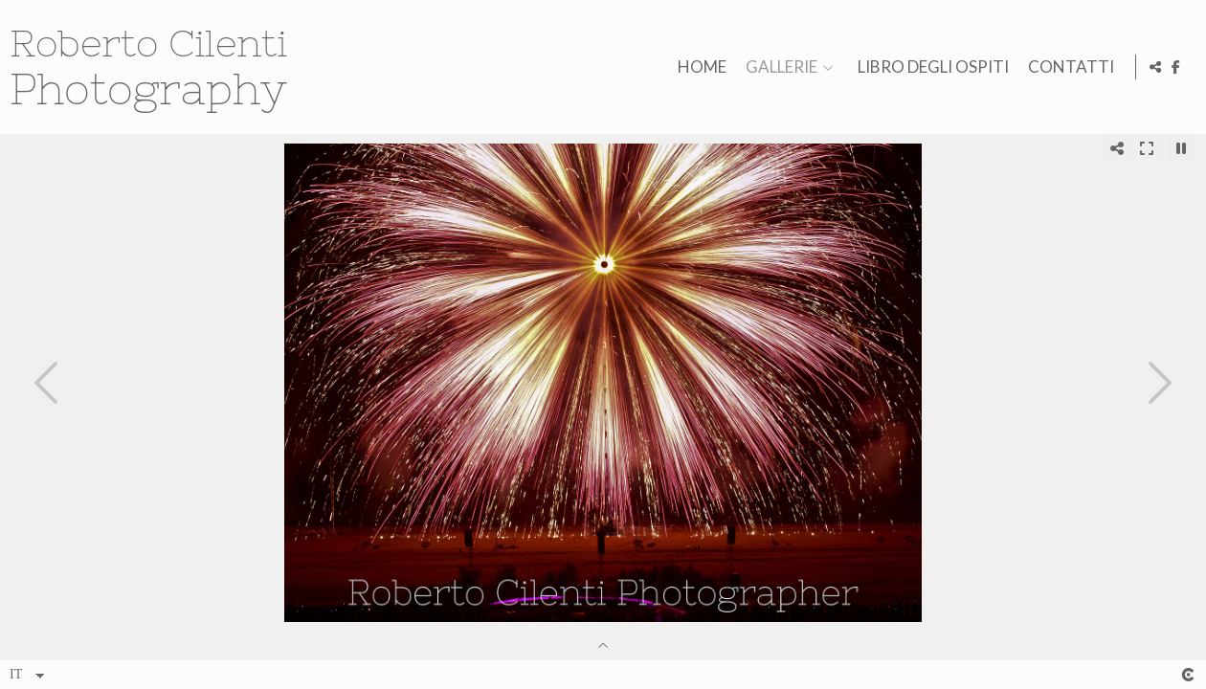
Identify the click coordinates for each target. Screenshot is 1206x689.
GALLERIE (779, 67)
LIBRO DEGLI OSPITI (930, 67)
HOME (699, 67)
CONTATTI (1068, 67)
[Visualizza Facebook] (1176, 67)
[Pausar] (1181, 148)
